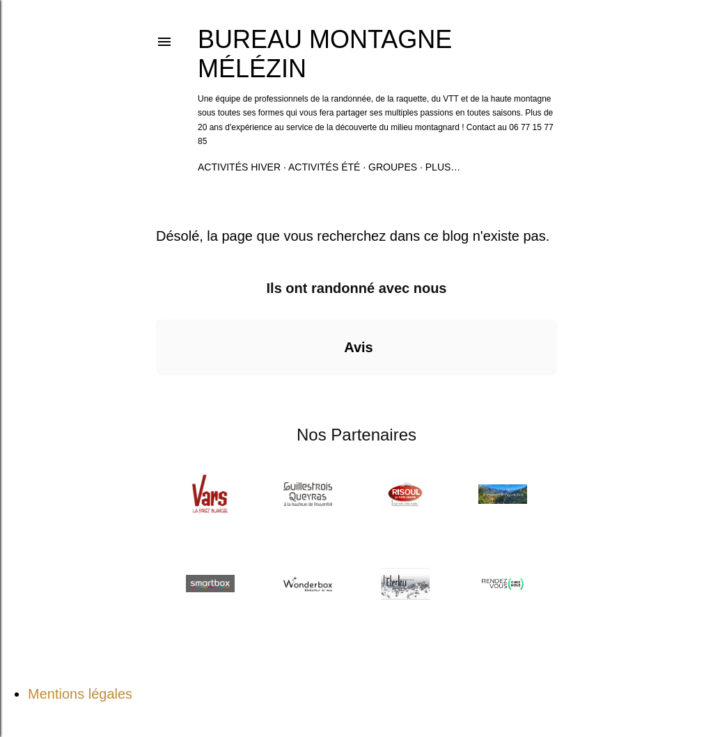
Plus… (443, 167)
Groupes (392, 167)
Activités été (324, 167)
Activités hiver (239, 167)
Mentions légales (80, 694)
